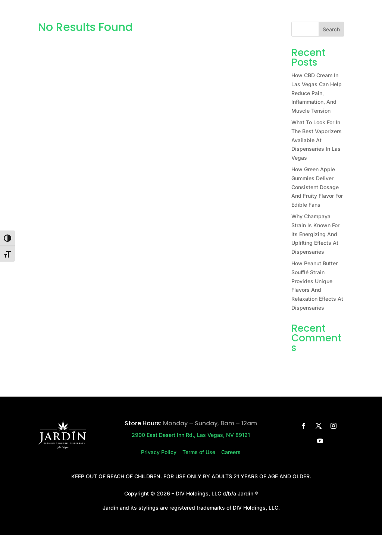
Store (152, 21)
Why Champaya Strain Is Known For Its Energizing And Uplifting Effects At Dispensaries (315, 234)
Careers (246, 21)
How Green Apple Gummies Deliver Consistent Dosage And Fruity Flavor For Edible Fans (317, 187)
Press (184, 21)
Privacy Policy (161, 452)
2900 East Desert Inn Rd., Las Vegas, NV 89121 (191, 435)
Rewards (279, 21)
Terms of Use (201, 452)
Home (127, 21)
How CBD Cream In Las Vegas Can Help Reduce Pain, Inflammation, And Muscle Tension (316, 93)
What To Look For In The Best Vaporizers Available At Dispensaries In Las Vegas (316, 140)
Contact (213, 21)
